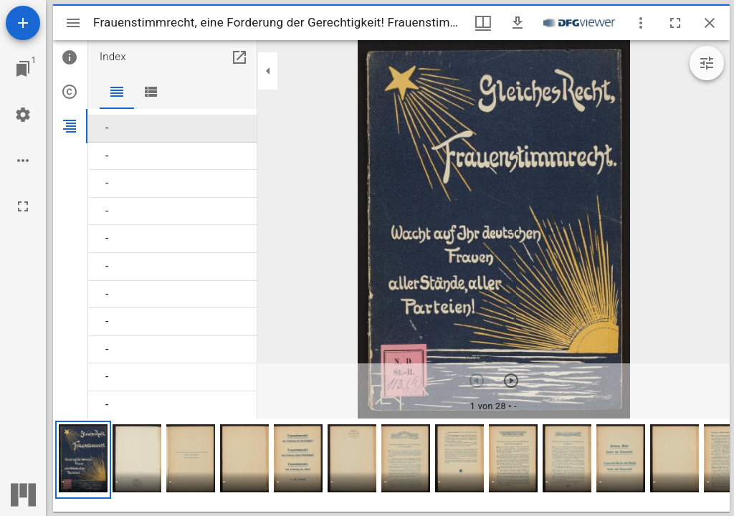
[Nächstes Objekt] (511, 380)
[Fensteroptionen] (641, 23)
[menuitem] (172, 129)
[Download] (517, 23)
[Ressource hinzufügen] (23, 23)
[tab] (70, 57)
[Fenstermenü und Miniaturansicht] (483, 23)
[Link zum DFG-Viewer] (579, 23)
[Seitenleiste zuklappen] (268, 71)
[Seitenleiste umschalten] (73, 23)
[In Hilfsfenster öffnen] (239, 57)
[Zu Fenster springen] (23, 69)
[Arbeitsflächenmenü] (23, 114)
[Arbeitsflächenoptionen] (23, 160)
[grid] (391, 465)
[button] (83, 459)
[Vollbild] (23, 206)
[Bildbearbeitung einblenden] (707, 63)
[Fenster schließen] (709, 23)
